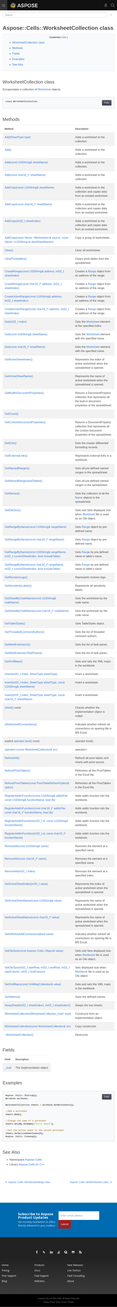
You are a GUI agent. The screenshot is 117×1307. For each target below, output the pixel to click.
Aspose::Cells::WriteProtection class (91, 1182)
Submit (65, 1224)
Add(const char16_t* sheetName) (25, 174)
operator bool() (23, 741)
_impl (8, 1067)
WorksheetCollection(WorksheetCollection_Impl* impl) (38, 1013)
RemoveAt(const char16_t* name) (25, 858)
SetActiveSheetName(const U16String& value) (33, 900)
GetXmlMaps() (13, 661)
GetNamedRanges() (17, 468)
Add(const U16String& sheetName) (26, 162)
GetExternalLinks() (16, 455)
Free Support (9, 1275)
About (70, 1281)
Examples (18, 59)
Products (39, 1265)
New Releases (75, 1265)
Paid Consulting (76, 1275)
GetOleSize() (13, 510)
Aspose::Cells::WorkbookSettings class (27, 1182)
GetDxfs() (10, 443)
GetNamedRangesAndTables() (23, 480)
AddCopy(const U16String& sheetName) (29, 187)
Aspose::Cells (33, 1159)
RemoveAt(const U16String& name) (27, 846)
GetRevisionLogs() (16, 577)
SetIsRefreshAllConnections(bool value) (29, 934)
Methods (17, 48)
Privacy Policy (49, 1302)
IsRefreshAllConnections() (21, 724)
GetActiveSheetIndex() (18, 359)
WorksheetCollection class (28, 42)
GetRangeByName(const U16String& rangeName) (36, 526)
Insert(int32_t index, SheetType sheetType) (31, 674)
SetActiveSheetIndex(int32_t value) (26, 883)
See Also (17, 64)
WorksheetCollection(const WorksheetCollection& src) (38, 1026)
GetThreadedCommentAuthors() (24, 631)
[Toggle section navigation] (111, 15)
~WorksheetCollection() (19, 1034)
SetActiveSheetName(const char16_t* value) (32, 917)
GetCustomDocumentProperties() (25, 422)
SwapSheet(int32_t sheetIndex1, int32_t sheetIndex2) (38, 1005)
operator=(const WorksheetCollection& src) (31, 749)
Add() (8, 149)
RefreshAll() (12, 758)
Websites (39, 1281)
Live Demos (74, 1270)
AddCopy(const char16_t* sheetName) (28, 204)
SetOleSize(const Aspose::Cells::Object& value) (34, 950)
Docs (37, 1270)
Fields (16, 53)
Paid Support (41, 1275)
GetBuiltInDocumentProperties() (24, 392)
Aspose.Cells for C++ (31, 1164)
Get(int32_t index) (16, 321)
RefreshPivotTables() (17, 770)
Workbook (89, 514)
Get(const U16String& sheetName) (26, 334)
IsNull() (9, 707)
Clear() (9, 250)
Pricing (5, 1270)
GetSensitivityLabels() (18, 585)
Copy (106, 103)
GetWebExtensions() (17, 644)
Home (5, 1265)
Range (92, 271)
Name (79, 497)
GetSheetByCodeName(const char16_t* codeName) (37, 610)
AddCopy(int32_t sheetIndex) (22, 221)
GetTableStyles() (15, 623)
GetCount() (11, 413)
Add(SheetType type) (18, 137)
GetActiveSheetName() (19, 376)
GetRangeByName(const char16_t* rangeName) (34, 539)
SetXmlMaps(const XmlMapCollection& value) (33, 984)
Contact (70, 1302)
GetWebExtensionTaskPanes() (23, 653)
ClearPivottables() (16, 258)
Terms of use (61, 1302)
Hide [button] (64, 37)
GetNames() (12, 493)
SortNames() (12, 996)
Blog (4, 1281)
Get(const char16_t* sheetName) (25, 346)
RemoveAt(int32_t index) (20, 871)
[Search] (55, 15)
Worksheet (44, 89)
